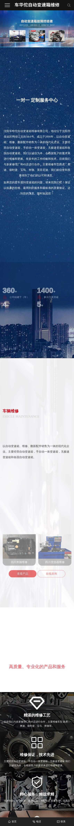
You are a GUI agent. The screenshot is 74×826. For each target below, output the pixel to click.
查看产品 (22, 594)
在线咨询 (51, 594)
